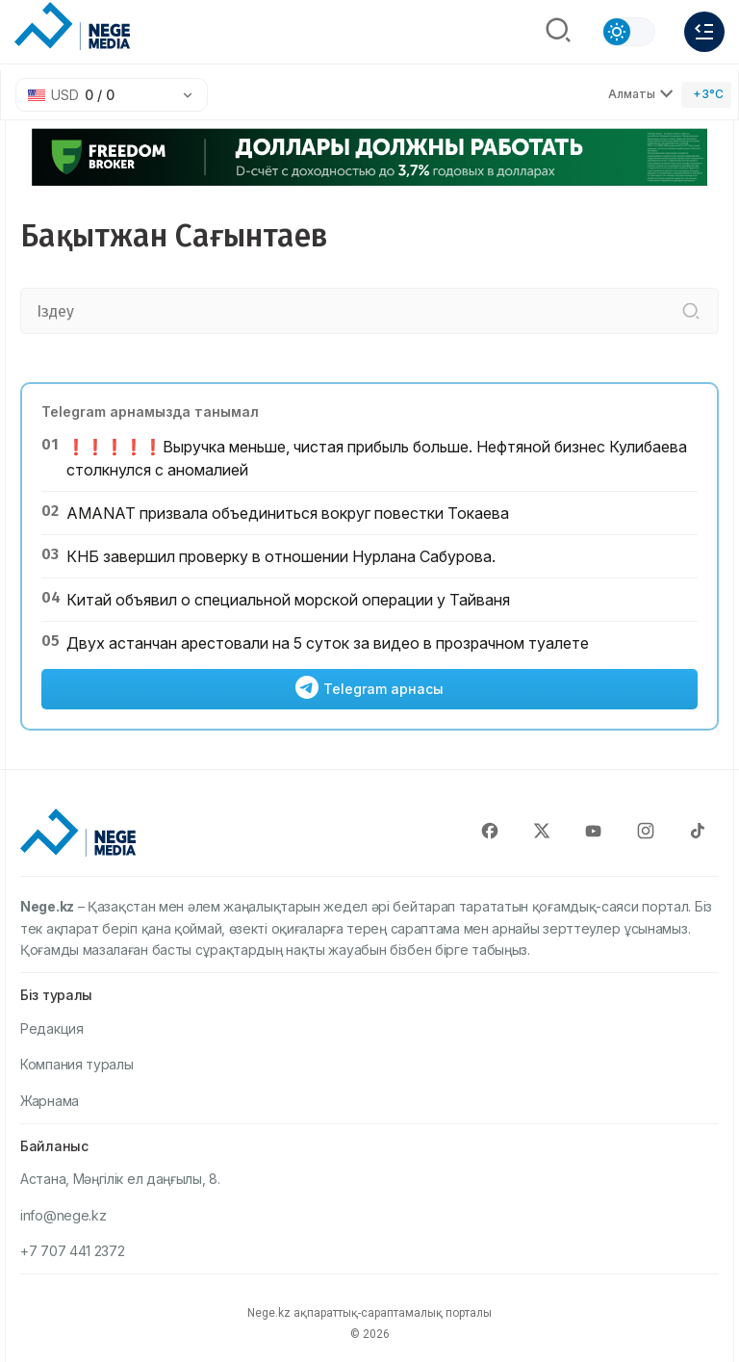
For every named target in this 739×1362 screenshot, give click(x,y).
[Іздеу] (691, 311)
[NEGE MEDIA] (72, 27)
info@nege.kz (63, 1215)
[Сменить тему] (628, 31)
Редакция (52, 1028)
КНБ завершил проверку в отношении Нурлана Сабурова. (281, 556)
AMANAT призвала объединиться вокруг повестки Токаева (287, 513)
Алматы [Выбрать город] (641, 94)
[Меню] (704, 32)
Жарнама (49, 1100)
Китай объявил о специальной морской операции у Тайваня (288, 599)
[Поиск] (558, 31)
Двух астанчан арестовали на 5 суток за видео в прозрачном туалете (327, 643)
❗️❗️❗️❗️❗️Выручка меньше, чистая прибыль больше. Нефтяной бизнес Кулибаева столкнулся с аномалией (376, 458)
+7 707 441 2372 (72, 1251)
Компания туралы (77, 1064)
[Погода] (706, 95)
